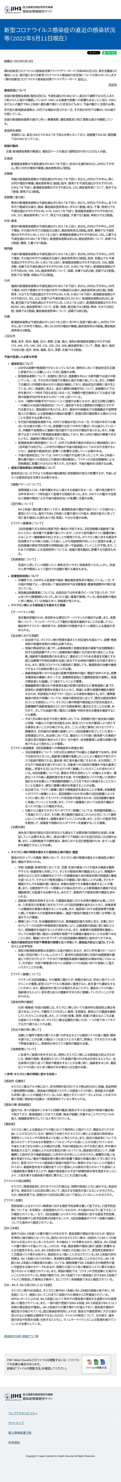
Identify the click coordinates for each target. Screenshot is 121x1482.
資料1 (81, 79)
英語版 (112, 84)
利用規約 (14, 1442)
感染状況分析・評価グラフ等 (21, 1336)
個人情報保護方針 (20, 1432)
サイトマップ (16, 1423)
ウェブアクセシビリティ (22, 1413)
